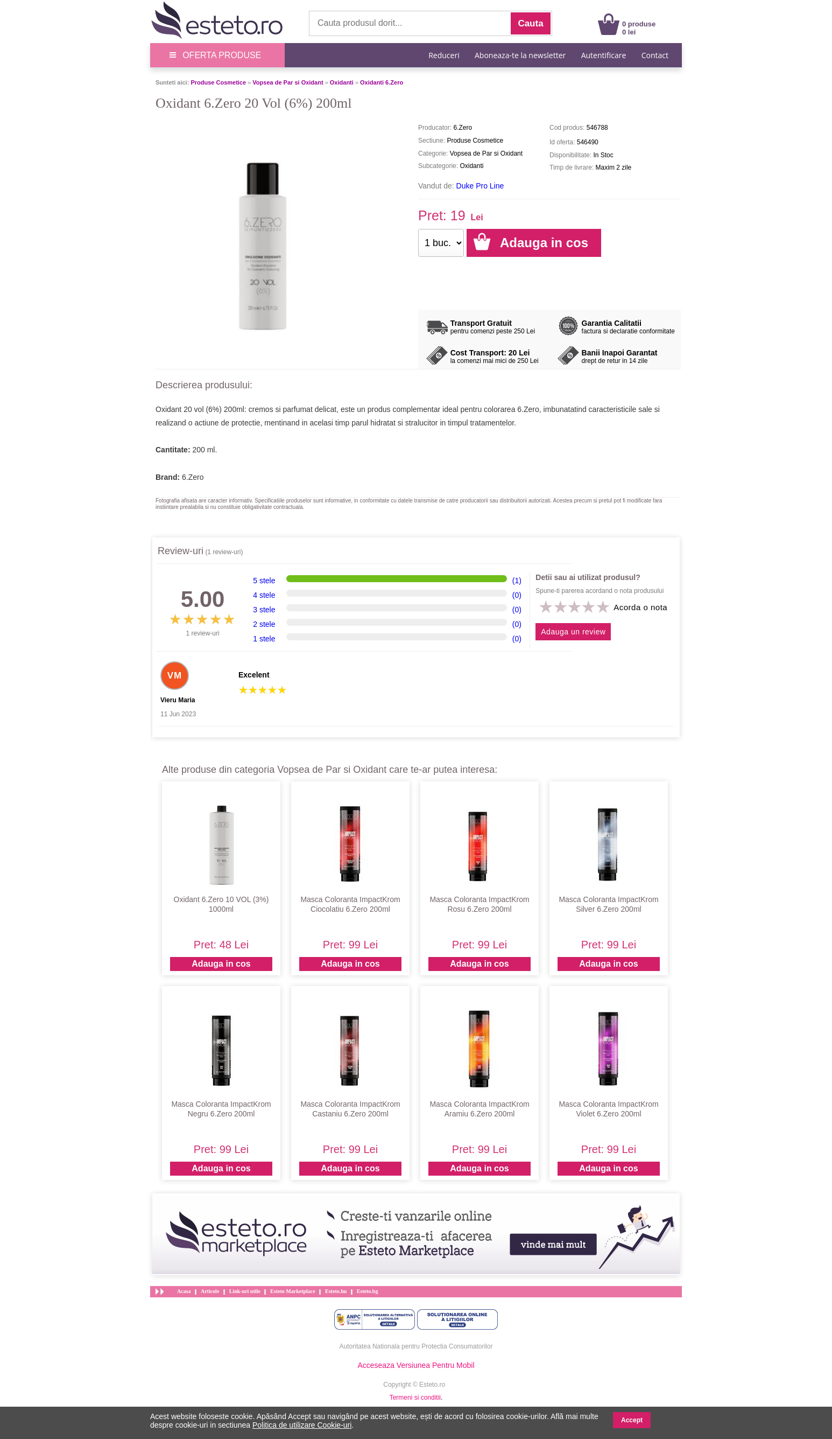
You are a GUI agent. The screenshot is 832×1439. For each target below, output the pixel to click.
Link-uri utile (244, 1291)
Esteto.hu (336, 1291)
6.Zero (192, 477)
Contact (654, 55)
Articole (210, 1291)
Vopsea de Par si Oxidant (287, 82)
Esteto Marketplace (292, 1291)
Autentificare (603, 55)
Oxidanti (342, 82)
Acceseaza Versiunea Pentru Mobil (415, 1365)
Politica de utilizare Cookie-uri (301, 1425)
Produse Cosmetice (218, 82)
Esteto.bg (367, 1291)
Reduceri (443, 55)
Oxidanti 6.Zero (381, 82)
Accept (632, 1420)
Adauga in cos (221, 963)
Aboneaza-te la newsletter (520, 55)
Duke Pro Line (480, 185)
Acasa (184, 1291)
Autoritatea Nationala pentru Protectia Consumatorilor (416, 1346)
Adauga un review (573, 631)
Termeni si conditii (415, 1397)
